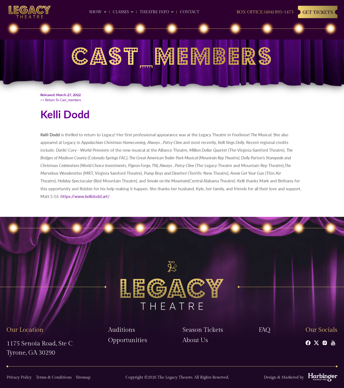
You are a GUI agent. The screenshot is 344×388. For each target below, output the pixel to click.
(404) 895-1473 (279, 12)
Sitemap (83, 377)
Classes (121, 12)
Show (95, 12)
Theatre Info (154, 12)
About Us (195, 340)
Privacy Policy (19, 377)
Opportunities (127, 340)
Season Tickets (203, 330)
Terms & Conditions (54, 377)
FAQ (264, 330)
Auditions (121, 330)
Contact (189, 12)
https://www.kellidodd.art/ (85, 196)
